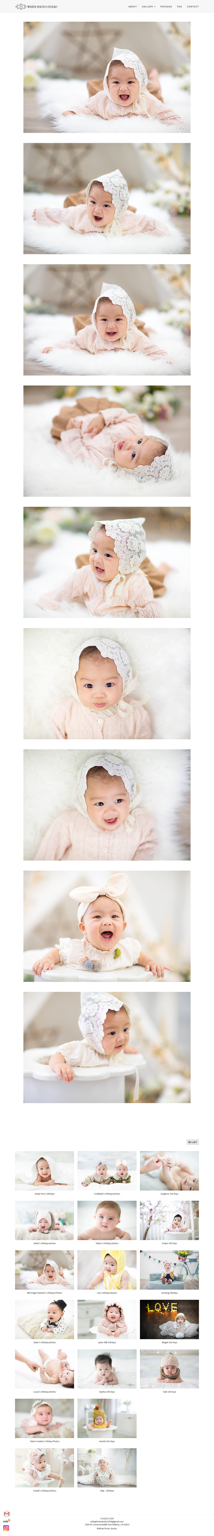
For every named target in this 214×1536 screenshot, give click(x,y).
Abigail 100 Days (169, 1342)
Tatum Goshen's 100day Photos (44, 1441)
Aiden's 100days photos (45, 1243)
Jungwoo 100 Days (169, 1193)
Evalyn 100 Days (169, 1243)
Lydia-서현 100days (107, 1342)
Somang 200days (169, 1292)
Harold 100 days (107, 1441)
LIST (192, 1142)
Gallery (147, 6)
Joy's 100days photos (107, 1292)
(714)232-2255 (107, 1518)
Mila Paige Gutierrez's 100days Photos (44, 1292)
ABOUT (132, 6)
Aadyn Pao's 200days (45, 1193)
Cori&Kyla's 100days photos (107, 1193)
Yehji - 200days (107, 1490)
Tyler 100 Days (169, 1391)
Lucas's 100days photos (45, 1391)
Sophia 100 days (107, 1391)
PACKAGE (166, 6)
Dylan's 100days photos (45, 1342)
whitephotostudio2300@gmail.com (107, 1521)
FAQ (179, 6)
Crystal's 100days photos (44, 1490)
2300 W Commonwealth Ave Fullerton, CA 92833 (107, 1524)
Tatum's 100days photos (107, 1243)
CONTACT (193, 6)
